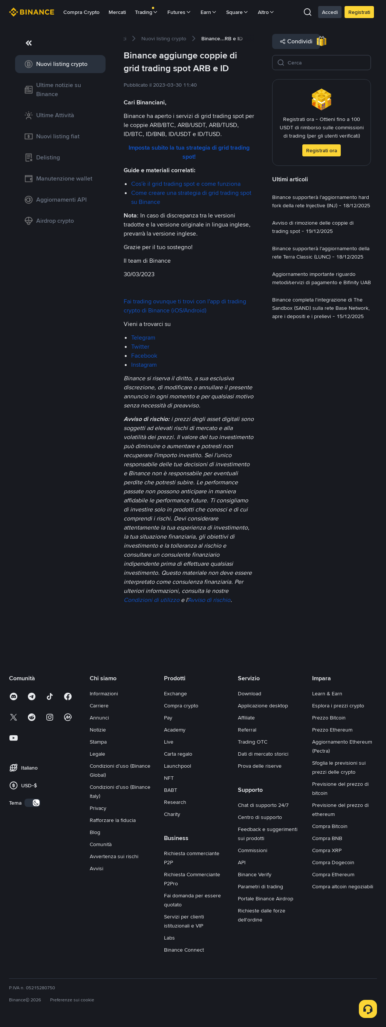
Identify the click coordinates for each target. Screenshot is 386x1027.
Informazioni (104, 693)
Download (249, 693)
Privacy (98, 808)
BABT (170, 790)
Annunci (99, 717)
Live (168, 741)
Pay (168, 717)
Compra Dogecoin (333, 862)
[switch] (32, 803)
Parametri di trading (260, 886)
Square (237, 12)
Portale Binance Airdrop (265, 898)
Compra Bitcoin (330, 826)
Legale (97, 753)
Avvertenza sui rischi (114, 856)
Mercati (117, 12)
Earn (209, 12)
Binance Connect (184, 949)
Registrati (359, 12)
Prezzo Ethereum (332, 729)
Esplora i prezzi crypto (338, 705)
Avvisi (96, 868)
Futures (179, 12)
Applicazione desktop (263, 705)
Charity (172, 814)
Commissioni (252, 850)
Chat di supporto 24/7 (263, 805)
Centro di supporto (260, 817)
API (241, 862)
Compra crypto (181, 705)
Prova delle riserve (260, 765)
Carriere (99, 705)
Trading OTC (252, 741)
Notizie (98, 729)
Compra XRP (327, 850)
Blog (95, 832)
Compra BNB (327, 838)
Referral (247, 729)
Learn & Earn (327, 693)
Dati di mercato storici (263, 753)
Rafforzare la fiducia (113, 820)
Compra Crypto (81, 12)
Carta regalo (178, 753)
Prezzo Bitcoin (329, 717)
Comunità (101, 844)
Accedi (330, 12)
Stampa (98, 741)
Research (175, 802)
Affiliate (246, 717)
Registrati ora (321, 150)
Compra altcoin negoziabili (342, 886)
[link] (60, 64)
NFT (169, 777)
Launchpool (177, 765)
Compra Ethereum (333, 874)
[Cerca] (327, 62)
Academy (174, 729)
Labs (169, 937)
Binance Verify (254, 874)
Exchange (175, 693)
